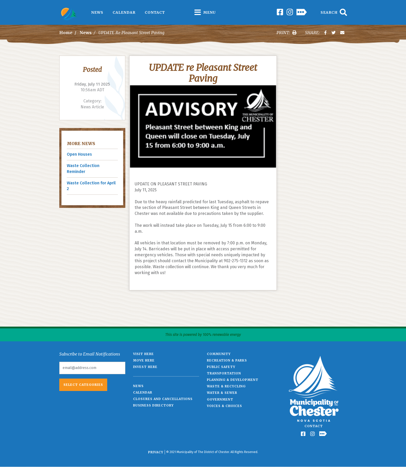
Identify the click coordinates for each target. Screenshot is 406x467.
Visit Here (143, 354)
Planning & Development (232, 380)
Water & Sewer (222, 393)
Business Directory (153, 405)
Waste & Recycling (226, 386)
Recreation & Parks (227, 360)
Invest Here (145, 367)
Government (220, 399)
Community (219, 354)
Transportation (224, 373)
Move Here (144, 360)
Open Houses (79, 154)
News (97, 12)
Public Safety (221, 367)
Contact (155, 12)
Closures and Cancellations (163, 399)
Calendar (124, 12)
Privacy (155, 452)
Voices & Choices (224, 406)
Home (65, 32)
